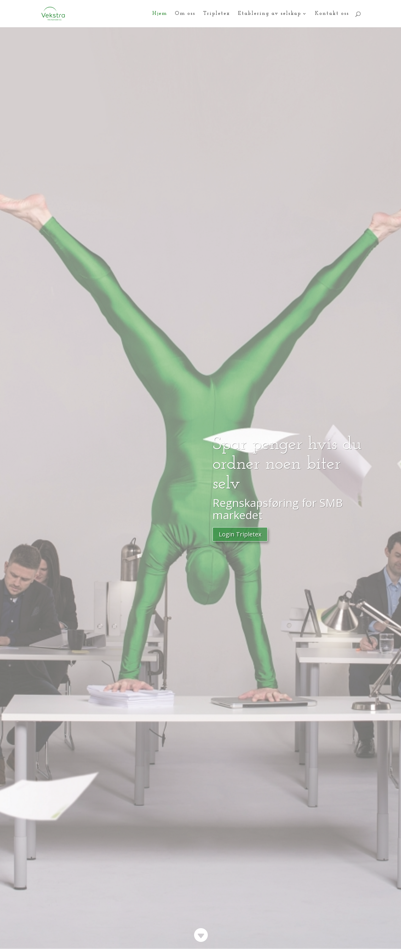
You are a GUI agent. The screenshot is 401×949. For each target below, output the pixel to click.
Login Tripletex (240, 534)
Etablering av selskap (269, 14)
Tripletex (216, 14)
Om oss (185, 14)
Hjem (159, 14)
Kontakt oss (332, 14)
